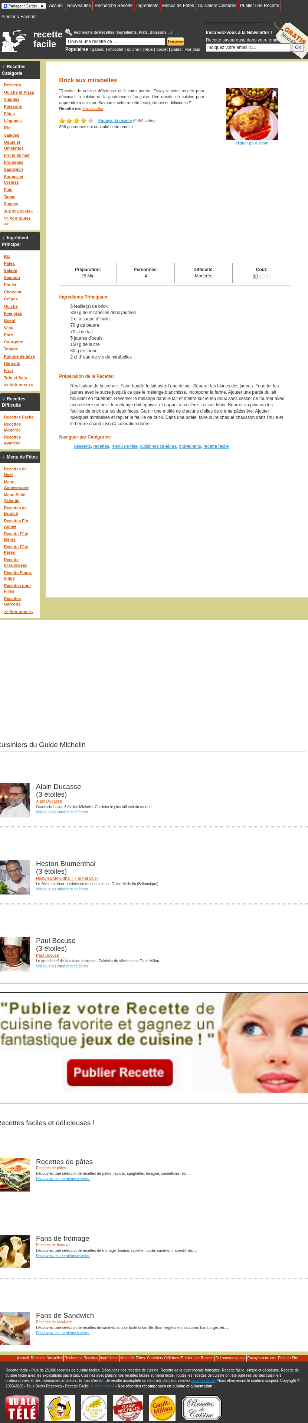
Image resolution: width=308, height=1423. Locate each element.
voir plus (192, 49)
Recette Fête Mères (16, 536)
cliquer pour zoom (252, 143)
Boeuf (9, 320)
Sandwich (13, 169)
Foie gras (13, 313)
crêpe (147, 49)
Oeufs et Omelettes (13, 145)
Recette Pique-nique (18, 575)
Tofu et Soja (15, 378)
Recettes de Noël (15, 472)
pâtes (176, 49)
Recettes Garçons (12, 601)
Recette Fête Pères (16, 549)
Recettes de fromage (53, 1245)
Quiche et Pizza (19, 92)
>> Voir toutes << (17, 221)
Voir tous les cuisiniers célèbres (62, 812)
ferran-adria (93, 108)
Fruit (8, 370)
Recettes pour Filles (17, 588)
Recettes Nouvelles (47, 1358)
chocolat (115, 49)
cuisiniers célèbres (158, 446)
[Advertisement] (174, 205)
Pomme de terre (19, 356)
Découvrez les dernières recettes (63, 1179)
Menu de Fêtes (22, 457)
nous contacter (203, 1381)
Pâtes (9, 113)
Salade (10, 270)
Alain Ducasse (49, 801)
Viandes (11, 99)
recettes (101, 446)
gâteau (98, 49)
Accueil (56, 5)
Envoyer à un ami (262, 1358)
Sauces (11, 203)
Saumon (12, 277)
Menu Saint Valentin (15, 498)
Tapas (9, 196)
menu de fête (125, 446)
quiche (133, 49)
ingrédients (190, 446)
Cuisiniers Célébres (217, 5)
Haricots (12, 363)
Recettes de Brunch (15, 511)
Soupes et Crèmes (13, 179)
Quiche (10, 306)
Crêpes (10, 299)
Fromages (13, 162)
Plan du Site (288, 1358)
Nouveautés (79, 5)
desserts (82, 446)
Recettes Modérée (12, 427)
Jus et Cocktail (18, 211)
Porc (8, 335)
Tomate (11, 349)
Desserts (12, 85)
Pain (8, 189)
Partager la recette (115, 120)
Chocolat (12, 292)
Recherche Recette (114, 5)
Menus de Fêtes (178, 5)
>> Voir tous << (18, 385)
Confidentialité (102, 1386)
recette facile (48, 39)
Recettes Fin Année (16, 524)
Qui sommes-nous (230, 1358)
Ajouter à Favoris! (18, 16)
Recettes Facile (18, 417)
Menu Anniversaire (16, 485)
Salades (11, 135)
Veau (8, 328)
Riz (7, 128)
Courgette (13, 342)
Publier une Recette (259, 5)
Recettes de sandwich (54, 1322)
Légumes (13, 121)
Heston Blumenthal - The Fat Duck (67, 878)
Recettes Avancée (12, 440)
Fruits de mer (17, 155)
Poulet (10, 285)
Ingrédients (147, 5)
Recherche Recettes (81, 1358)
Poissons (13, 106)
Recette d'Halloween (15, 562)
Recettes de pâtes (51, 1168)
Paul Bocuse (47, 955)
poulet (162, 49)
